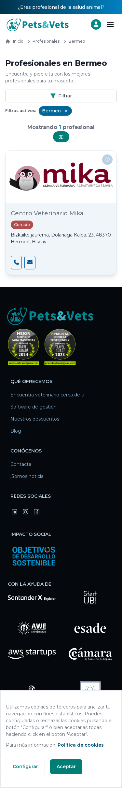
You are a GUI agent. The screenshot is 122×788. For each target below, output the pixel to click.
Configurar (25, 766)
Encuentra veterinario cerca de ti (47, 395)
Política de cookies (81, 745)
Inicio (14, 41)
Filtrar (61, 96)
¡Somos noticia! (27, 476)
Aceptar (66, 766)
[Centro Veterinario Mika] (61, 176)
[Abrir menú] (110, 24)
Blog (15, 431)
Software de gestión (33, 407)
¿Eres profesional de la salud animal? (61, 7)
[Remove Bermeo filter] (66, 110)
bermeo (73, 41)
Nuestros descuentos (34, 419)
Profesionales (42, 41)
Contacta (20, 464)
